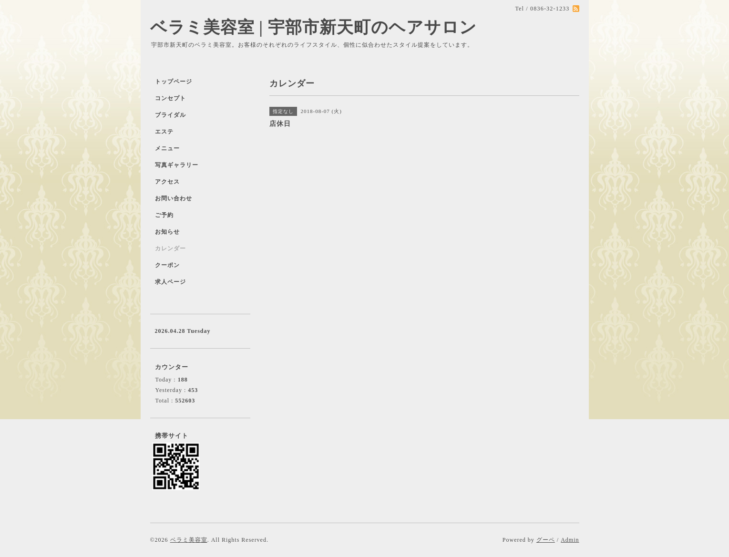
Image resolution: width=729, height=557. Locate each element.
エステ (164, 131)
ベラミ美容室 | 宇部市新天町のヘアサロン (313, 27)
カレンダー (170, 248)
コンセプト (170, 98)
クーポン (167, 265)
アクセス (167, 181)
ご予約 (164, 215)
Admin (570, 539)
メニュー (167, 148)
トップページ (173, 81)
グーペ (545, 539)
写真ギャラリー (176, 165)
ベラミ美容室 (188, 539)
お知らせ (167, 231)
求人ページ (170, 281)
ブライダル (170, 115)
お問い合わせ (173, 198)
